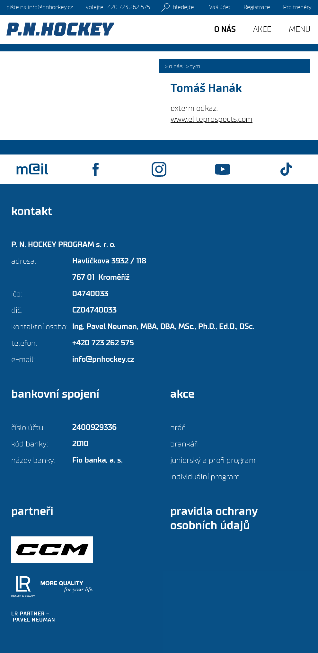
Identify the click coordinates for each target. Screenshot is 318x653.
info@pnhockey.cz (39, 7)
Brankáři (184, 443)
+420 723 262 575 (118, 7)
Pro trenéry (297, 7)
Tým (195, 66)
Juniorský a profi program (213, 460)
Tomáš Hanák (206, 88)
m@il (32, 169)
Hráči (178, 427)
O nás (175, 66)
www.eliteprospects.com (211, 119)
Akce (262, 29)
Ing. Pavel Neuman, (163, 326)
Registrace (256, 7)
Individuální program (205, 476)
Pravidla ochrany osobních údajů (213, 518)
